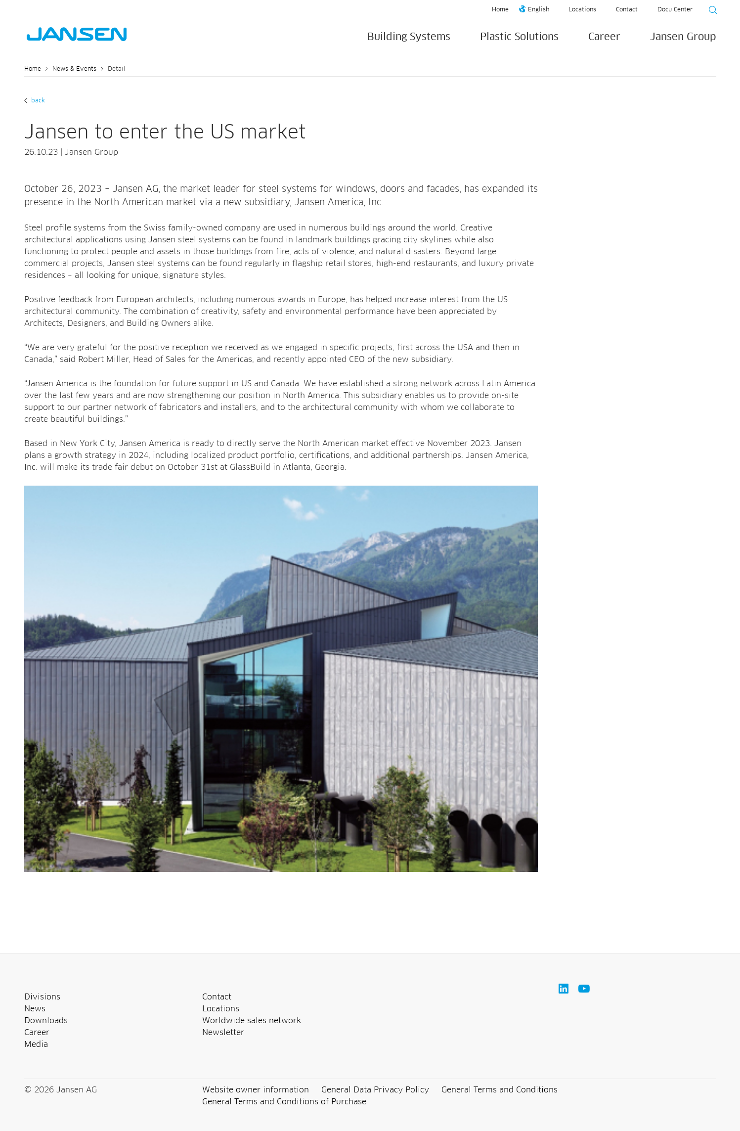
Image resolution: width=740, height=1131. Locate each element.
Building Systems (408, 37)
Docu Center (675, 10)
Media (36, 1044)
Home (500, 10)
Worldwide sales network (251, 1021)
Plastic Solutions (519, 37)
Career (604, 37)
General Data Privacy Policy (375, 1090)
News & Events (74, 69)
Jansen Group (683, 37)
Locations (582, 10)
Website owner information (255, 1090)
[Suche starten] (709, 11)
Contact (627, 10)
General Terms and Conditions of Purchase (284, 1102)
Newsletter (223, 1033)
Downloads (46, 1021)
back (37, 101)
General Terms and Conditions (499, 1090)
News (34, 1009)
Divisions (42, 997)
